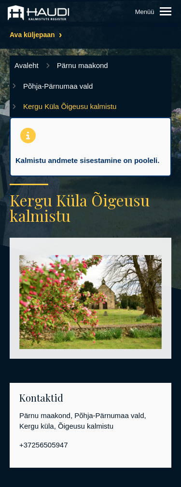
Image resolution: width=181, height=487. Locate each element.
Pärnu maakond (82, 65)
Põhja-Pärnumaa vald (58, 86)
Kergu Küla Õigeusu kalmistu (69, 106)
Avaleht (26, 65)
